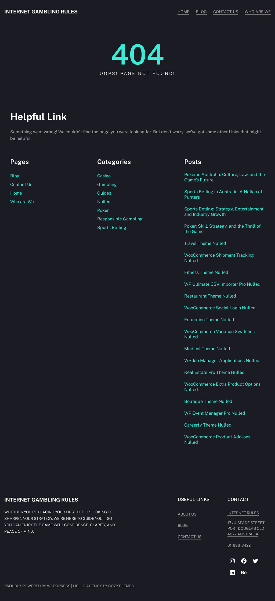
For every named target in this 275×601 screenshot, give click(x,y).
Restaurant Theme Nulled (210, 296)
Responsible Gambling (120, 218)
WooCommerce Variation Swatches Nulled (219, 334)
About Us (180, 514)
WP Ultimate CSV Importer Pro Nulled (222, 284)
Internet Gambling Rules (41, 12)
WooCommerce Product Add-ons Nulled (217, 439)
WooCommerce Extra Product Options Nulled (222, 386)
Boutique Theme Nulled (208, 401)
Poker (103, 210)
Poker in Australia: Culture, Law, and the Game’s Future (221, 177)
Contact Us (21, 184)
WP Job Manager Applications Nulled (222, 360)
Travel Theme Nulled (205, 243)
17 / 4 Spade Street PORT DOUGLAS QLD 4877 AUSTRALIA (247, 528)
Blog (15, 175)
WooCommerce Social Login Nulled (220, 307)
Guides (104, 193)
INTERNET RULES (239, 513)
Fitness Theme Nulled (206, 272)
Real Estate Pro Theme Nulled (214, 372)
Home (16, 193)
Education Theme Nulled (209, 319)
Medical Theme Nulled (207, 348)
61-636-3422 (235, 545)
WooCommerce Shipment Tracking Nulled (219, 257)
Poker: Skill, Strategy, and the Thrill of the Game (223, 228)
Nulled (104, 201)
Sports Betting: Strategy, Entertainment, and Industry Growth (221, 211)
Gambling (107, 184)
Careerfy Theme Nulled (208, 425)
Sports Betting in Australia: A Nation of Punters (223, 194)
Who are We (22, 201)
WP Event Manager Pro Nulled (215, 413)
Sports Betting (111, 227)
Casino (104, 175)
